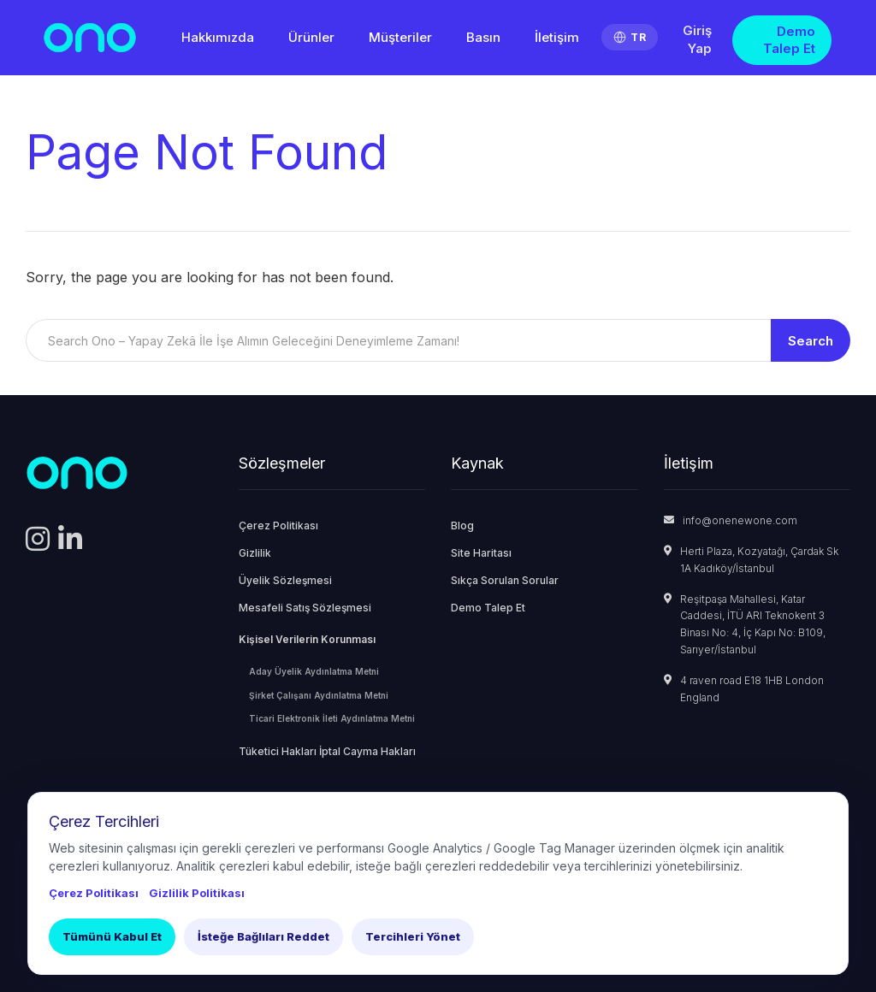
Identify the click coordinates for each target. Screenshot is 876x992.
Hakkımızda (217, 37)
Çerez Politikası (278, 525)
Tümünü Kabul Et (112, 936)
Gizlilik (255, 552)
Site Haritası (481, 552)
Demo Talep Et (789, 39)
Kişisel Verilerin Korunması (307, 639)
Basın (483, 37)
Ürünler (311, 37)
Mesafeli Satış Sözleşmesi (305, 607)
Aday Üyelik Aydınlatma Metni (314, 671)
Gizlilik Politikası (197, 893)
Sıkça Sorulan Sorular (505, 580)
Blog (462, 525)
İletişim (557, 37)
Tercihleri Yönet (412, 936)
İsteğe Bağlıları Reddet (263, 936)
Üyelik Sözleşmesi (285, 580)
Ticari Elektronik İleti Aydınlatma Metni (332, 718)
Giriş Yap (697, 39)
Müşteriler (400, 37)
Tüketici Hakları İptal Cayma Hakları (327, 751)
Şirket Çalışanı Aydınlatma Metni (318, 695)
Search (810, 341)
